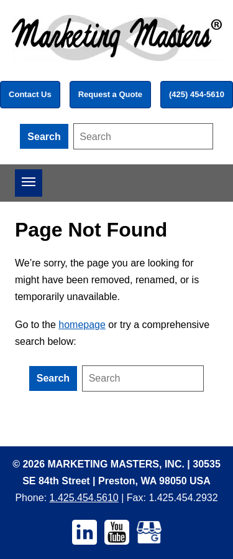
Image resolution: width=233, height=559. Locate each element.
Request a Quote (110, 94)
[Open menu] (28, 183)
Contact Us (30, 94)
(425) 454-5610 (196, 94)
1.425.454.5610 (84, 497)
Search (43, 136)
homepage (82, 324)
